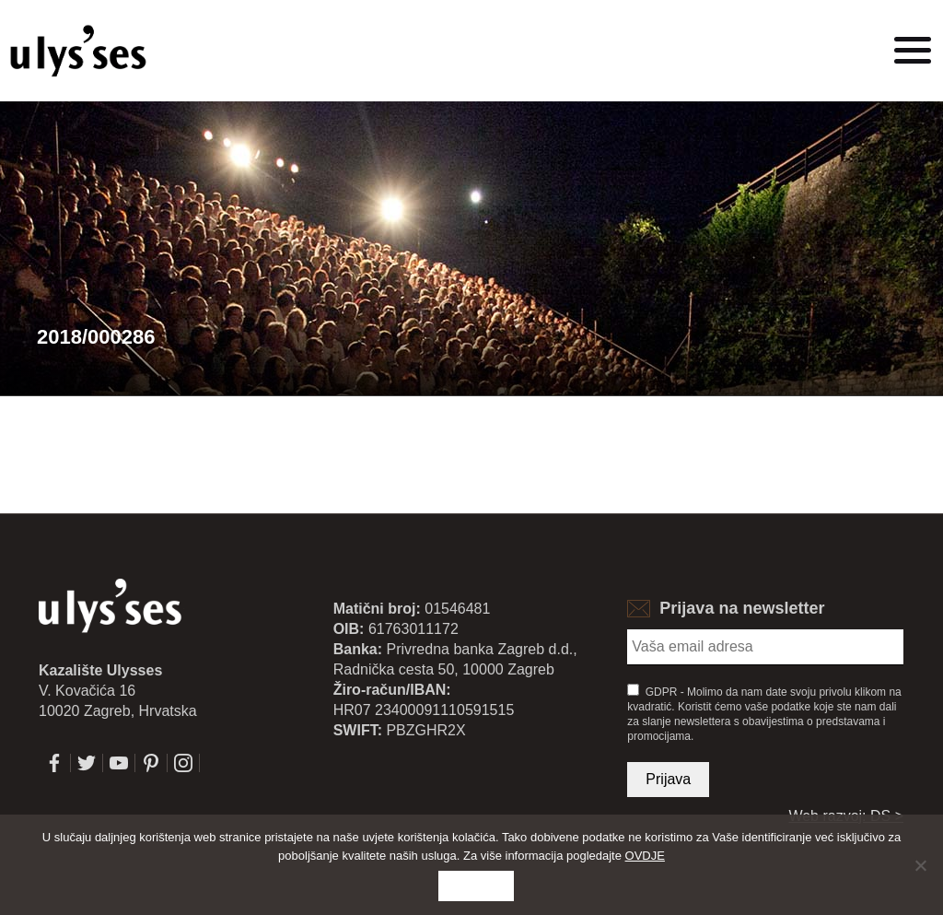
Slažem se (477, 886)
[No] (920, 865)
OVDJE (645, 855)
